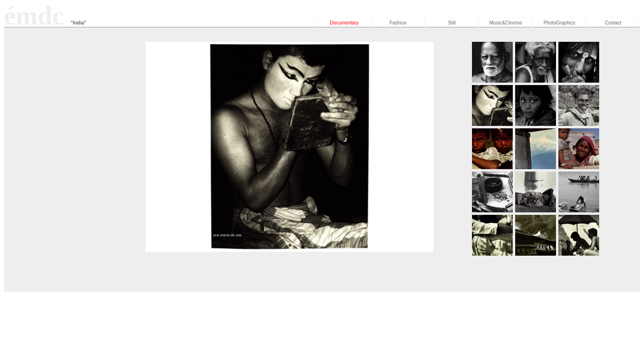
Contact (613, 22)
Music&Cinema (505, 22)
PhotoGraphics (559, 22)
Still (452, 22)
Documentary (344, 22)
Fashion (398, 22)
